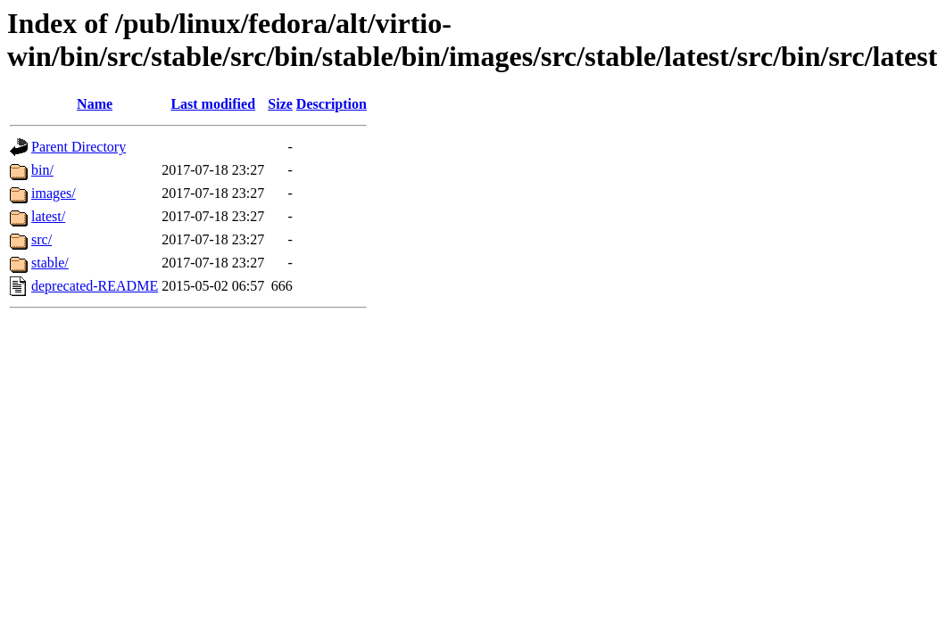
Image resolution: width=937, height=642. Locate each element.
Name (94, 103)
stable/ (50, 262)
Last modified (212, 103)
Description (331, 103)
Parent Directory (78, 146)
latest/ (48, 216)
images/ (53, 193)
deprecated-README (94, 285)
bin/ (42, 169)
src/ (41, 239)
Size (280, 103)
